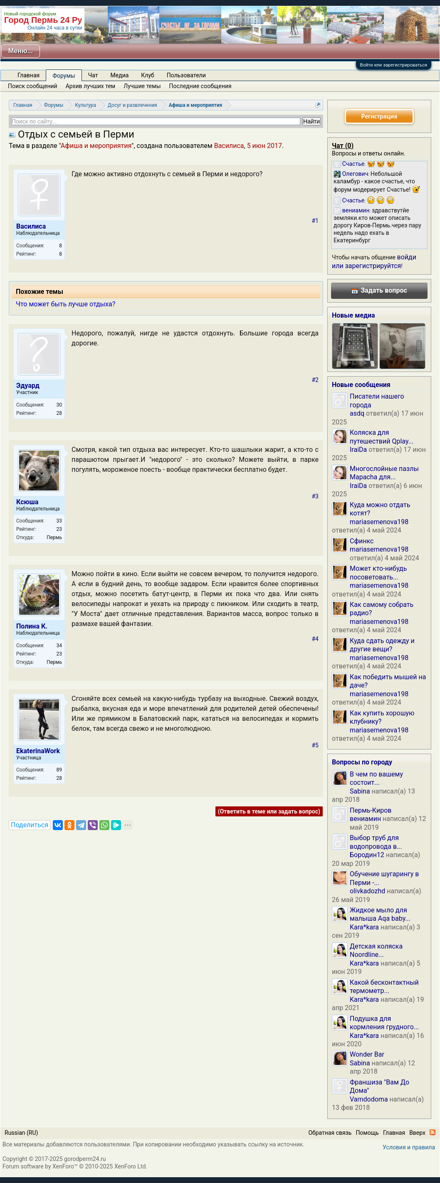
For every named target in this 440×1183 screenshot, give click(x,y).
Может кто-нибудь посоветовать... (378, 572)
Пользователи (186, 75)
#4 (315, 639)
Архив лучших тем (91, 86)
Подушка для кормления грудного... (384, 1023)
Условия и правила (409, 1147)
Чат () (342, 146)
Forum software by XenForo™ (74, 1166)
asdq (357, 413)
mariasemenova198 (379, 522)
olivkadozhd (367, 891)
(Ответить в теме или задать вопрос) (269, 811)
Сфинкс (361, 541)
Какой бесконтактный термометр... (384, 986)
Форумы (63, 75)
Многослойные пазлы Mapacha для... (384, 473)
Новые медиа (353, 315)
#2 (315, 380)
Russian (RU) (21, 1132)
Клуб (147, 75)
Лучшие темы (142, 86)
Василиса (229, 146)
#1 (315, 220)
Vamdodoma (369, 1099)
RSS (432, 1132)
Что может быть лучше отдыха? (65, 304)
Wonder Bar (367, 1054)
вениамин (365, 819)
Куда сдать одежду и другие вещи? (382, 645)
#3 (315, 496)
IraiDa (358, 449)
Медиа (120, 75)
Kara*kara (364, 927)
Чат (93, 75)
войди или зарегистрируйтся (374, 261)
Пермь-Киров (370, 810)
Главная (28, 75)
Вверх (417, 1132)
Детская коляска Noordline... (376, 950)
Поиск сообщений (32, 86)
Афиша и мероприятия (96, 146)
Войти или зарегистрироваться (393, 65)
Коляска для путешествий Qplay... (381, 437)
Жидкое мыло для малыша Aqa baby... (380, 914)
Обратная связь (329, 1132)
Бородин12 (367, 855)
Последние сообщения (200, 86)
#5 (315, 745)
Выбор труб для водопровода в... (376, 842)
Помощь (367, 1132)
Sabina (360, 791)
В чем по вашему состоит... (376, 778)
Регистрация (379, 116)
